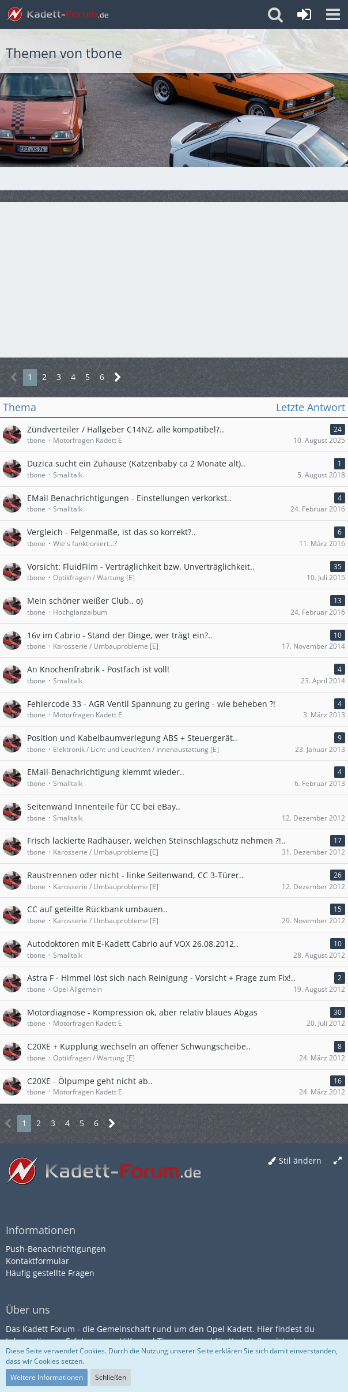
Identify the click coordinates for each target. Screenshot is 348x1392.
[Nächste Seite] (117, 377)
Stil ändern (300, 1160)
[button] (333, 14)
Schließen (110, 1377)
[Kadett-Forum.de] (57, 14)
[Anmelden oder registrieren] (304, 14)
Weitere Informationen (46, 1377)
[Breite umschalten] (337, 1161)
